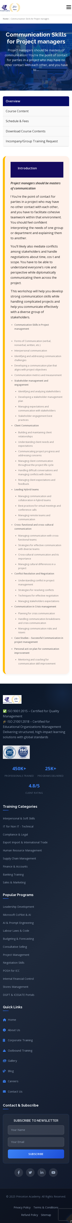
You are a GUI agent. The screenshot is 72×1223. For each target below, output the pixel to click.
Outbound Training (17, 1050)
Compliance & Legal (15, 834)
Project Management (16, 955)
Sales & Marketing (14, 882)
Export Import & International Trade (25, 842)
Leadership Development (18, 906)
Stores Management (15, 987)
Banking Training (13, 874)
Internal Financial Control (18, 979)
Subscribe (36, 1154)
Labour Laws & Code (16, 930)
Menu (68, 7)
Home (5, 18)
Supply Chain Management (19, 858)
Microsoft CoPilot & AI (17, 915)
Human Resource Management (22, 850)
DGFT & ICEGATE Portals (18, 995)
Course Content (17, 111)
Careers (10, 1081)
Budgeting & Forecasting (18, 938)
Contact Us (12, 1091)
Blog (8, 1071)
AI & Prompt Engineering (18, 923)
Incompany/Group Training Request (32, 141)
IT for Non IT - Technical (18, 826)
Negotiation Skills (13, 962)
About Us (11, 1030)
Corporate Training (18, 1040)
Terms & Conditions (45, 1207)
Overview (13, 101)
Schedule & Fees (17, 121)
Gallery (10, 1060)
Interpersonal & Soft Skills (19, 818)
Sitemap (46, 1215)
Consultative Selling (15, 947)
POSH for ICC (11, 970)
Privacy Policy (22, 1207)
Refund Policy (29, 1215)
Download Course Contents (26, 131)
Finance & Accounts (15, 866)
